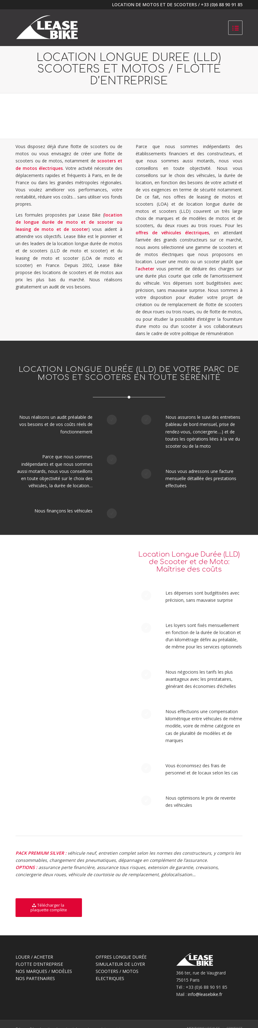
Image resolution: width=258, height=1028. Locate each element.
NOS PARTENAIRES (35, 978)
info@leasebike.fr (205, 994)
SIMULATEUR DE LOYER (120, 964)
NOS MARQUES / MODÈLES (44, 971)
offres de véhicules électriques (172, 233)
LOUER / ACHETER (34, 957)
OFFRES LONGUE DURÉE (121, 957)
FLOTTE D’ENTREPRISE (39, 964)
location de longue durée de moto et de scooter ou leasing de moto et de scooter (69, 222)
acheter (146, 269)
